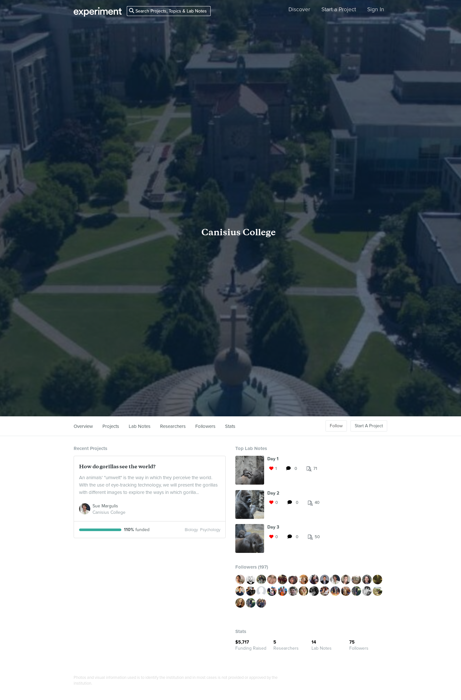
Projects (110, 426)
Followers (205, 426)
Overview (83, 426)
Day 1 (273, 459)
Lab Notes (139, 426)
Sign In (375, 9)
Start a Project (338, 9)
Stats (230, 426)
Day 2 (273, 493)
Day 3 (273, 527)
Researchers (173, 426)
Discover (299, 9)
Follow (336, 426)
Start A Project (369, 426)
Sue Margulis (105, 506)
